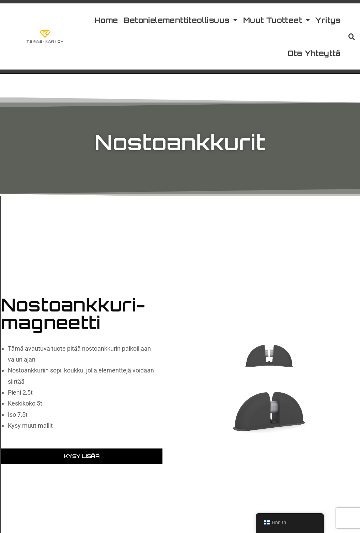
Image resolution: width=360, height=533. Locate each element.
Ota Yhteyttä (314, 53)
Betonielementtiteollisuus (180, 20)
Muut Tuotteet (276, 20)
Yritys (328, 20)
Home (106, 20)
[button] (351, 36)
